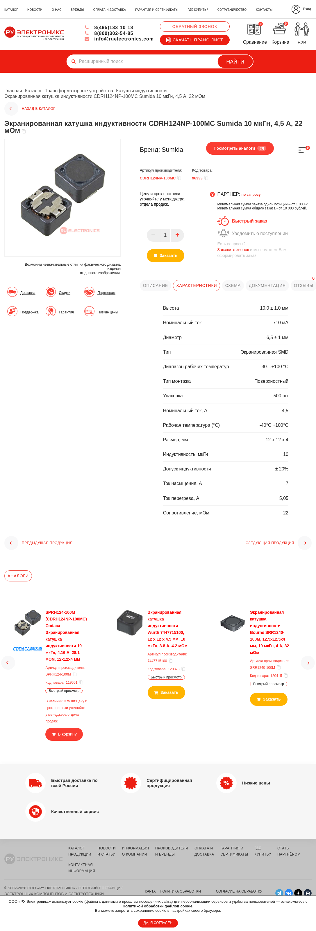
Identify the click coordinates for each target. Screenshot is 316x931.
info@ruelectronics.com (119, 38)
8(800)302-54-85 (108, 33)
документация (267, 285)
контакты (264, 9)
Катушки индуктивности (141, 90)
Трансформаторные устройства (79, 90)
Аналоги (18, 576)
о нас (56, 9)
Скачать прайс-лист (194, 40)
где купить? (198, 9)
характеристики (196, 285)
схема (232, 285)
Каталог (33, 90)
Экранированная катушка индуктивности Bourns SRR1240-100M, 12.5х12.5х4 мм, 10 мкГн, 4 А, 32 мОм (269, 632)
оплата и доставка (109, 9)
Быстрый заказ (249, 220)
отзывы (303, 285)
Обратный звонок (194, 26)
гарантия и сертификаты (156, 9)
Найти (235, 62)
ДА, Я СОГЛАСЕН (158, 923)
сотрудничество (232, 9)
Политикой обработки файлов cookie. (158, 906)
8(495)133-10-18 (108, 27)
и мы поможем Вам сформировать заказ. (264, 249)
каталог (11, 9)
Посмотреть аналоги (240, 148)
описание (155, 285)
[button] (8, 663)
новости (34, 9)
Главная (13, 90)
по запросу (251, 195)
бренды (77, 9)
